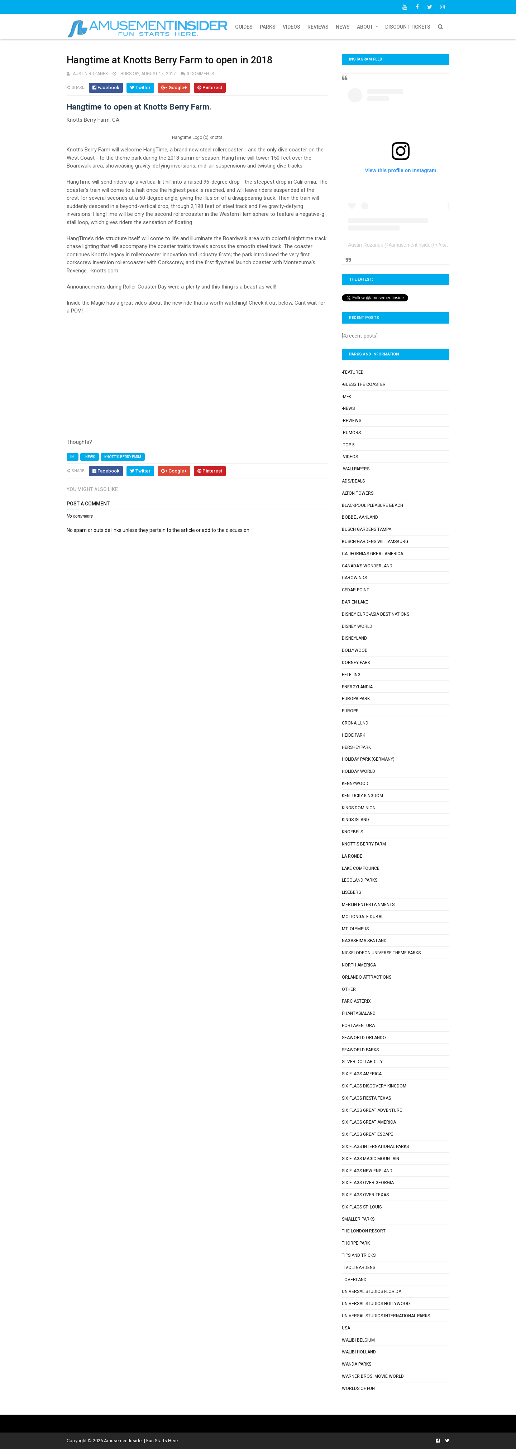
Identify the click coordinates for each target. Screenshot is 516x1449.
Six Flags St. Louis (362, 1207)
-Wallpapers (355, 468)
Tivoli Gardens (358, 1267)
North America (359, 965)
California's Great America (372, 553)
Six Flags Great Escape (367, 1134)
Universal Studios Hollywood (376, 1303)
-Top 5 (348, 444)
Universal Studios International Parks (386, 1315)
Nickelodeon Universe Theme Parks (381, 952)
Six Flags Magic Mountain (370, 1158)
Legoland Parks (359, 880)
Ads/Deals (353, 481)
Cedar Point (355, 589)
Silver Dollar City (362, 1061)
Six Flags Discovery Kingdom (374, 1086)
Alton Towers (357, 493)
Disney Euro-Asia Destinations (375, 614)
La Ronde (352, 856)
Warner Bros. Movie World (373, 1376)
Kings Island (355, 819)
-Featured (353, 372)
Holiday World (358, 771)
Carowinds (354, 577)
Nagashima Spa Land (364, 940)
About (365, 27)
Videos (291, 27)
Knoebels (352, 831)
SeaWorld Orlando (364, 1037)
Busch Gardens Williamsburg (375, 541)
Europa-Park (356, 698)
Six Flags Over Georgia (368, 1182)
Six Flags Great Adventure (372, 1110)
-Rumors (351, 432)
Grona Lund (355, 723)
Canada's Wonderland (367, 565)
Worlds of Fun (358, 1388)
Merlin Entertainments (368, 904)
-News (89, 457)
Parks (268, 27)
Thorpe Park (356, 1243)
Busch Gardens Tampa (366, 529)
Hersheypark (356, 747)
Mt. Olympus (355, 928)
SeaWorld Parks (360, 1049)
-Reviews (351, 420)
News (343, 27)
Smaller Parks (358, 1219)
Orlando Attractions (366, 977)
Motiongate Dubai (362, 916)
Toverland (354, 1279)
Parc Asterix (356, 1001)
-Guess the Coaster (364, 384)
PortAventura (358, 1025)
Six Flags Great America (369, 1122)
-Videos (350, 456)
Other (349, 989)
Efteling (351, 674)
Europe (350, 710)
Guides (244, 27)
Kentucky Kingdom (362, 795)
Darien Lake (355, 602)
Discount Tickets (407, 27)
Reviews (318, 27)
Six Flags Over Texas (365, 1194)
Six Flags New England (367, 1170)
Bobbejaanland (360, 517)
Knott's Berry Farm (122, 457)
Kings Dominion (359, 807)
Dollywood (355, 650)
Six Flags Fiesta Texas (366, 1098)
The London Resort (364, 1231)
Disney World (357, 626)
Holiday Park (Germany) (368, 759)
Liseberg (351, 892)
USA (346, 1328)
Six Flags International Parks (375, 1146)
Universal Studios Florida (371, 1291)
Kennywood (355, 783)
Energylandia (357, 686)
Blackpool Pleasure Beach (372, 505)
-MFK (346, 396)
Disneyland (354, 638)
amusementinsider (411, 245)
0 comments (200, 73)
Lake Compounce (360, 868)
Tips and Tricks (359, 1255)
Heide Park (353, 735)
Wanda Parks (356, 1364)
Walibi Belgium (358, 1340)
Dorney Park (356, 662)
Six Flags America (362, 1073)
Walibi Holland (359, 1351)
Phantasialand (359, 1013)
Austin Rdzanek (365, 245)
